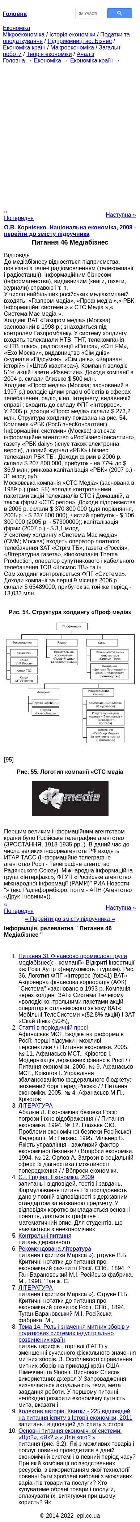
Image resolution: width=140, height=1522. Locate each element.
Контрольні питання (44, 1236)
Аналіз (85, 54)
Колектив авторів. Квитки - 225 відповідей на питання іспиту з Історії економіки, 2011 (75, 1414)
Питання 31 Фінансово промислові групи (72, 956)
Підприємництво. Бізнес (79, 41)
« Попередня (19, 214)
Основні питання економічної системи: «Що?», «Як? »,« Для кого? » (70, 1434)
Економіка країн (24, 47)
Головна (14, 60)
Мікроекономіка (23, 34)
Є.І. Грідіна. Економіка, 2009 (56, 1177)
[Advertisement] (70, 134)
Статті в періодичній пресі (53, 1028)
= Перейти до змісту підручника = (70, 919)
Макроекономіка (72, 47)
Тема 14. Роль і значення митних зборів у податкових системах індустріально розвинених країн (73, 1333)
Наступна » (121, 215)
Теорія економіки (49, 54)
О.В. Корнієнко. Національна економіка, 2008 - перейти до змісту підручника (70, 230)
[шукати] (88, 13)
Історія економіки (73, 34)
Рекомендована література (54, 1249)
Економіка (16, 28)
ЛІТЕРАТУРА (35, 1106)
